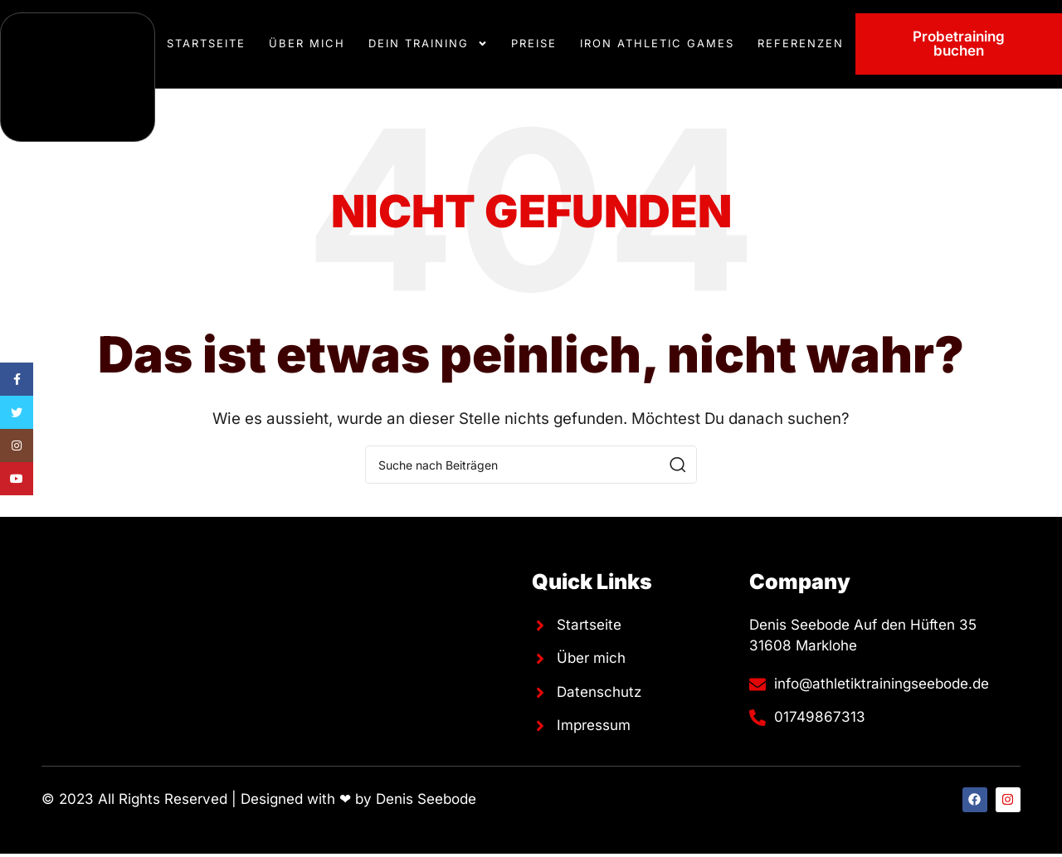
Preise (534, 43)
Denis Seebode (426, 799)
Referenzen (801, 43)
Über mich (307, 43)
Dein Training (428, 43)
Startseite (206, 43)
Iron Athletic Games (657, 43)
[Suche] (531, 465)
